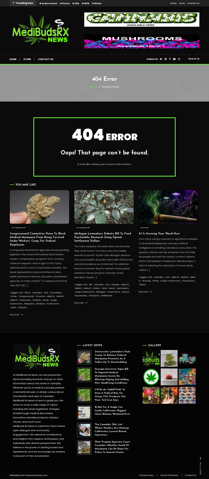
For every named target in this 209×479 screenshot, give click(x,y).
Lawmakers (123, 297)
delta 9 (13, 308)
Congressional (26, 305)
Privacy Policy (147, 475)
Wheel (97, 3)
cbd (46, 301)
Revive (66, 3)
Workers (22, 316)
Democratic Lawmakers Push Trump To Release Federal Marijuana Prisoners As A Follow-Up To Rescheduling (103, 356)
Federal (37, 308)
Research (94, 304)
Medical (40, 312)
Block (27, 301)
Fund (104, 297)
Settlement (106, 304)
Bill (90, 293)
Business (144, 236)
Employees (25, 308)
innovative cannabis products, (27, 417)
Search (193, 58)
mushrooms (52, 312)
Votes (13, 316)
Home (173, 3)
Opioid (125, 300)
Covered (40, 305)
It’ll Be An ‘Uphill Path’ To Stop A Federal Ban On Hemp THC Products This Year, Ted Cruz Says (101, 394)
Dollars (96, 297)
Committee (55, 301)
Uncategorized (18, 236)
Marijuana (29, 312)
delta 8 (60, 305)
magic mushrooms (84, 300)
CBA (77, 3)
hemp (46, 308)
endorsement (49, 3)
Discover (16, 323)
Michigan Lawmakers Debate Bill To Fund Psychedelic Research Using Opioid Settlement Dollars (102, 246)
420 (21, 301)
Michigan (101, 300)
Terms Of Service (169, 475)
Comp (13, 305)
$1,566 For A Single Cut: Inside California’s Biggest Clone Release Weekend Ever (103, 410)
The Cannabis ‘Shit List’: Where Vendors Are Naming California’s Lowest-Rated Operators (103, 429)
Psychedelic (81, 304)
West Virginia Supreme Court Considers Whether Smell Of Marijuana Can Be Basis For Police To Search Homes (103, 447)
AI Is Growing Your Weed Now (159, 242)
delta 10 (51, 305)
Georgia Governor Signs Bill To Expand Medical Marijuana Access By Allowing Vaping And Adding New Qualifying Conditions (103, 376)
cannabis (37, 301)
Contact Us (193, 3)
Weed (142, 293)
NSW (86, 3)
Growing (146, 289)
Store (182, 3)
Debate (115, 293)
